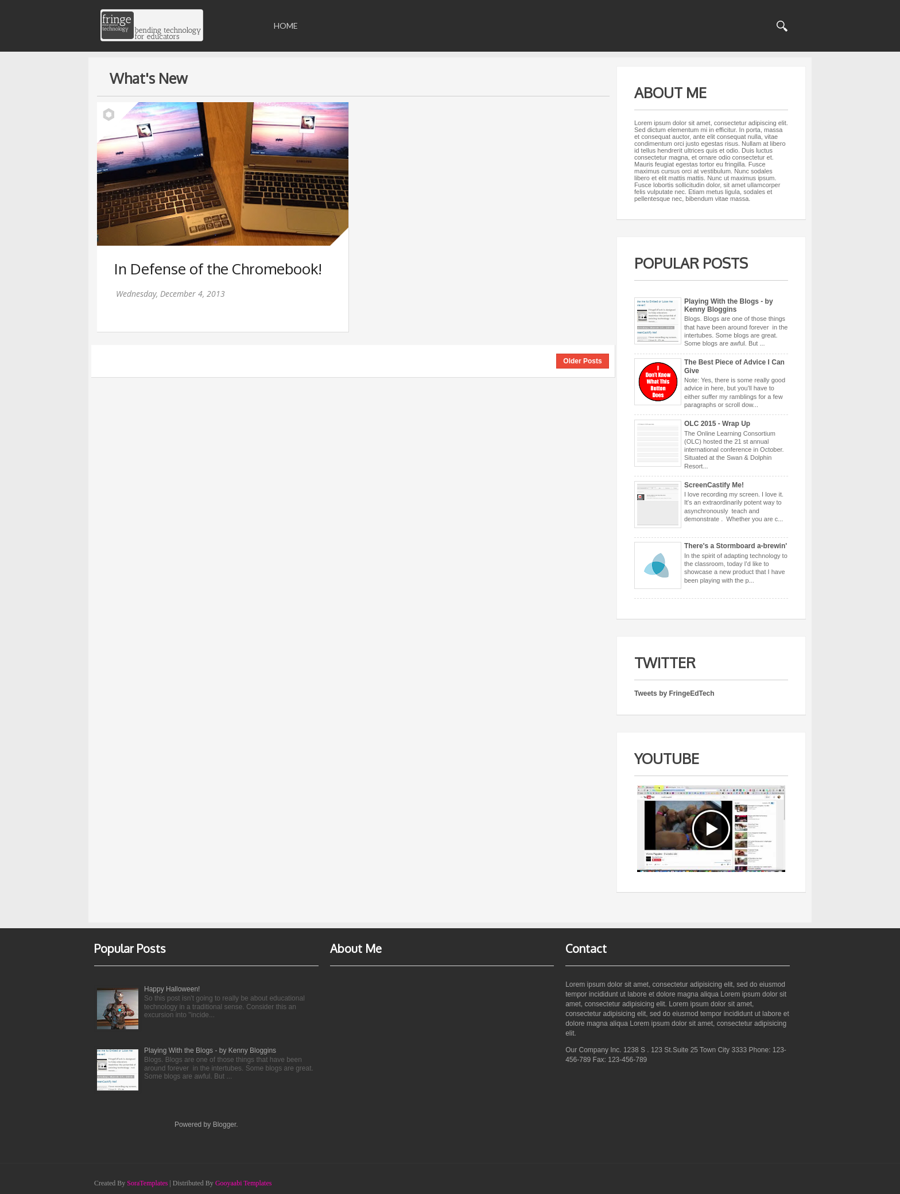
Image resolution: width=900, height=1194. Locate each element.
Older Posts (582, 361)
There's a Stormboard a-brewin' (735, 546)
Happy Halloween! (172, 989)
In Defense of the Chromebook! (218, 268)
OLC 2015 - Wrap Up (717, 424)
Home (286, 25)
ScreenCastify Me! (714, 485)
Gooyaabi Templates (243, 1183)
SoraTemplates (147, 1183)
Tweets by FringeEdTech (674, 693)
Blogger (224, 1125)
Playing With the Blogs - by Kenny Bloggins (728, 305)
